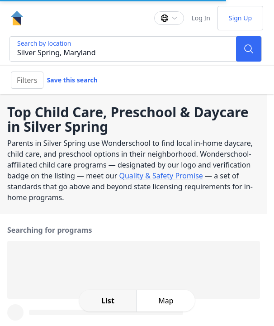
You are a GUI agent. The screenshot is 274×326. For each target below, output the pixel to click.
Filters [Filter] (27, 80)
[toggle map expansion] (166, 301)
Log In (200, 18)
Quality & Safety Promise (161, 176)
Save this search (72, 80)
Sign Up (240, 18)
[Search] (248, 49)
